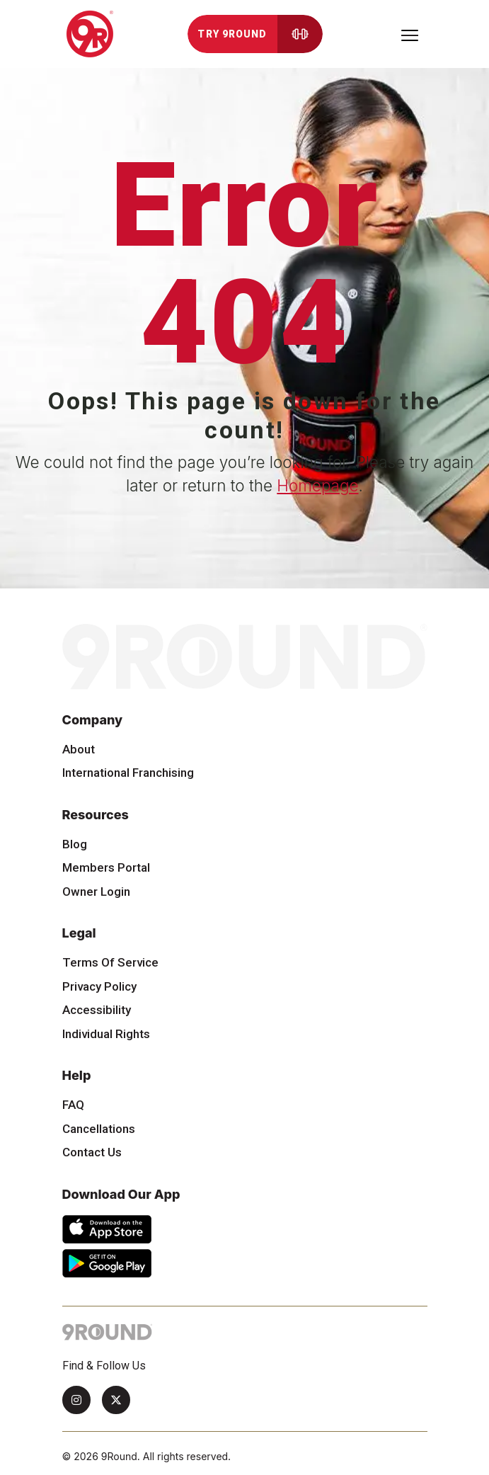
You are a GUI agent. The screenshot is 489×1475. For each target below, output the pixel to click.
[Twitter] (116, 1400)
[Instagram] (76, 1400)
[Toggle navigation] (409, 34)
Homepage (317, 485)
